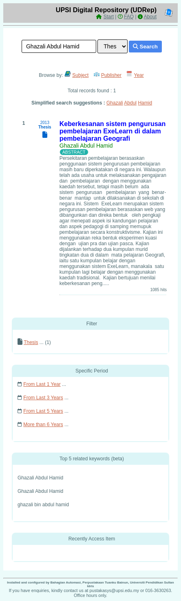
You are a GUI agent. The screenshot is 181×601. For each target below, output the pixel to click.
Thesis (31, 342)
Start (109, 17)
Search (145, 47)
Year (139, 75)
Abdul (130, 103)
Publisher (111, 75)
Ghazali (114, 103)
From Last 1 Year (41, 384)
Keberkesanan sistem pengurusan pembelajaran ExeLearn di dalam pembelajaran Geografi (113, 131)
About (150, 17)
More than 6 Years (43, 424)
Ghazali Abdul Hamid (86, 145)
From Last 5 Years (43, 411)
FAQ (129, 17)
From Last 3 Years (43, 398)
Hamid (145, 103)
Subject (80, 75)
